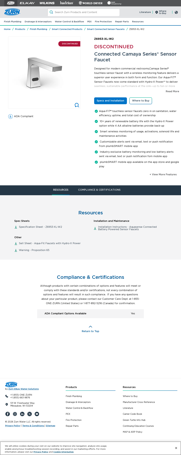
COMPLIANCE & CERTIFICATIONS (99, 189)
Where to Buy (162, 12)
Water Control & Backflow (69, 21)
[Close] (176, 448)
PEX (89, 21)
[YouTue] (37, 414)
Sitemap (50, 425)
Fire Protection (103, 21)
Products (20, 29)
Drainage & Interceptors (38, 21)
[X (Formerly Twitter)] (30, 414)
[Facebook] (8, 414)
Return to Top (90, 331)
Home (7, 29)
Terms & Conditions (33, 425)
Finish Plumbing (12, 21)
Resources (138, 21)
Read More (172, 91)
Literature (145, 12)
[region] (90, 448)
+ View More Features (163, 174)
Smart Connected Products (67, 29)
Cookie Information (63, 452)
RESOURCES (60, 189)
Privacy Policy (12, 425)
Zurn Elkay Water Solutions (23, 389)
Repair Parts (122, 21)
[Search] (83, 12)
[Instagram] (15, 414)
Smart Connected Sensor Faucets (105, 29)
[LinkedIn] (23, 414)
